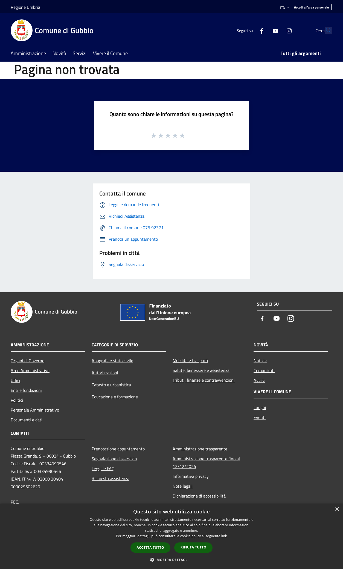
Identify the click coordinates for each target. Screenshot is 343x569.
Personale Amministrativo (35, 410)
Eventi (260, 417)
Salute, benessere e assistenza (201, 370)
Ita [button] (285, 7)
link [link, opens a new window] (224, 536)
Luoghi (260, 407)
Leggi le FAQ (103, 468)
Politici (17, 400)
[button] (171, 559)
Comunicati (264, 370)
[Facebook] (249, 30)
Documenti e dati (26, 419)
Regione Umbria (25, 7)
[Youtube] (263, 30)
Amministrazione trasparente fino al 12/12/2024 (206, 462)
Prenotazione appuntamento (118, 449)
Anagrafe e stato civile (112, 360)
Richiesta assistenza (110, 478)
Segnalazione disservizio (114, 458)
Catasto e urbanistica (111, 384)
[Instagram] (277, 30)
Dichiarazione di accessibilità (199, 496)
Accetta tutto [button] (150, 547)
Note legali (183, 486)
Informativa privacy (191, 476)
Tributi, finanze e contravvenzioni (204, 380)
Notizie (260, 360)
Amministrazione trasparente (200, 449)
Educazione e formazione (115, 396)
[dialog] (171, 536)
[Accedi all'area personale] (311, 7)
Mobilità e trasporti (190, 360)
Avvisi (259, 380)
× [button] (337, 509)
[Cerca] (325, 30)
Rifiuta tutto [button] (194, 547)
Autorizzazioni (105, 372)
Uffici (15, 380)
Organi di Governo (27, 360)
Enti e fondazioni (26, 390)
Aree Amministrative (30, 370)
